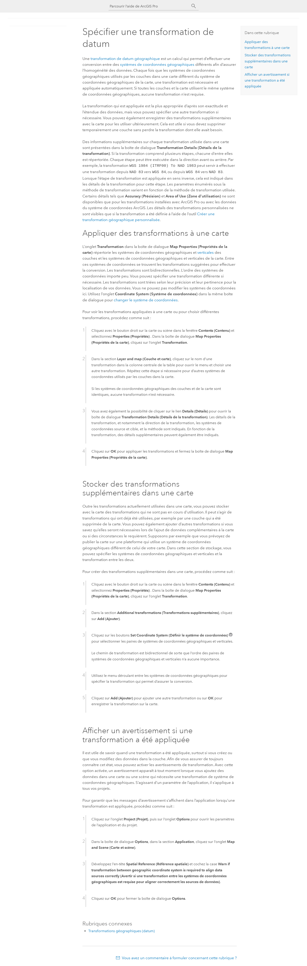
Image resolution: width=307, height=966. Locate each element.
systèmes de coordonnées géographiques (157, 64)
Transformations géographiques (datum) (121, 930)
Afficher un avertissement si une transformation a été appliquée (267, 80)
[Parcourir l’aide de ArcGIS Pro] (149, 6)
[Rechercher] (193, 6)
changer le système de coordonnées (146, 299)
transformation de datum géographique (125, 58)
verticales (205, 251)
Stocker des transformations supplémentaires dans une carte (268, 61)
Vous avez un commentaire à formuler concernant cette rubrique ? (179, 957)
